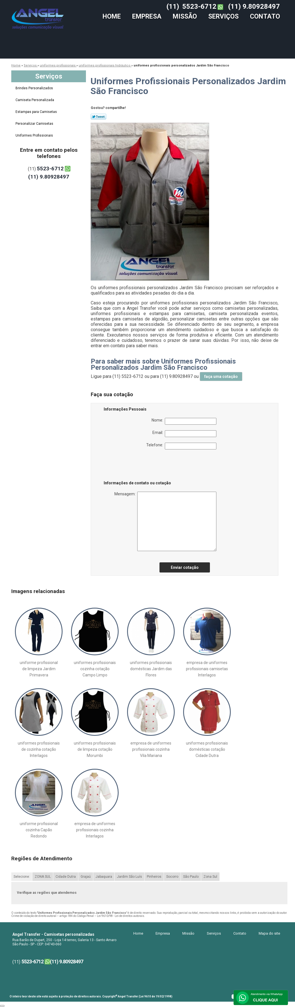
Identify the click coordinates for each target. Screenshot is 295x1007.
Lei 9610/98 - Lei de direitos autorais (120, 915)
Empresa (146, 16)
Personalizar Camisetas (34, 124)
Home (112, 16)
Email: (184, 433)
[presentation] (139, 466)
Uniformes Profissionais (34, 135)
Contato (265, 16)
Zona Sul (210, 877)
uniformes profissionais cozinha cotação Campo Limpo (95, 668)
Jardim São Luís (129, 877)
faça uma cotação (221, 376)
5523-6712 (199, 6)
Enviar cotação (185, 567)
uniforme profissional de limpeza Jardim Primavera (39, 668)
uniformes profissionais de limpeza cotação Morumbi (95, 749)
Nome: (184, 421)
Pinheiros (154, 877)
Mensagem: (165, 521)
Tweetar (98, 116)
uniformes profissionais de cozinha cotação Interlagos (39, 749)
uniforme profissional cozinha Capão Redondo (39, 829)
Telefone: (181, 446)
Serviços (223, 16)
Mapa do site (269, 933)
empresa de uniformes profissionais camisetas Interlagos (207, 668)
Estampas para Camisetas (36, 112)
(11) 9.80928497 (254, 6)
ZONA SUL (43, 877)
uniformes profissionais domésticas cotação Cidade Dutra (207, 749)
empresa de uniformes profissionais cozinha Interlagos (94, 829)
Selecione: (22, 877)
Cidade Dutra (66, 877)
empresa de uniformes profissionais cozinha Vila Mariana (150, 749)
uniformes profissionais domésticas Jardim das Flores (151, 668)
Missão (185, 16)
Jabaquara (104, 877)
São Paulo (191, 877)
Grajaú (86, 877)
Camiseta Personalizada (35, 100)
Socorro (172, 877)
